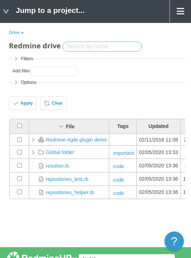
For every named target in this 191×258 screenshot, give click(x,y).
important (123, 153)
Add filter (21, 70)
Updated (158, 126)
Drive (14, 32)
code (118, 166)
